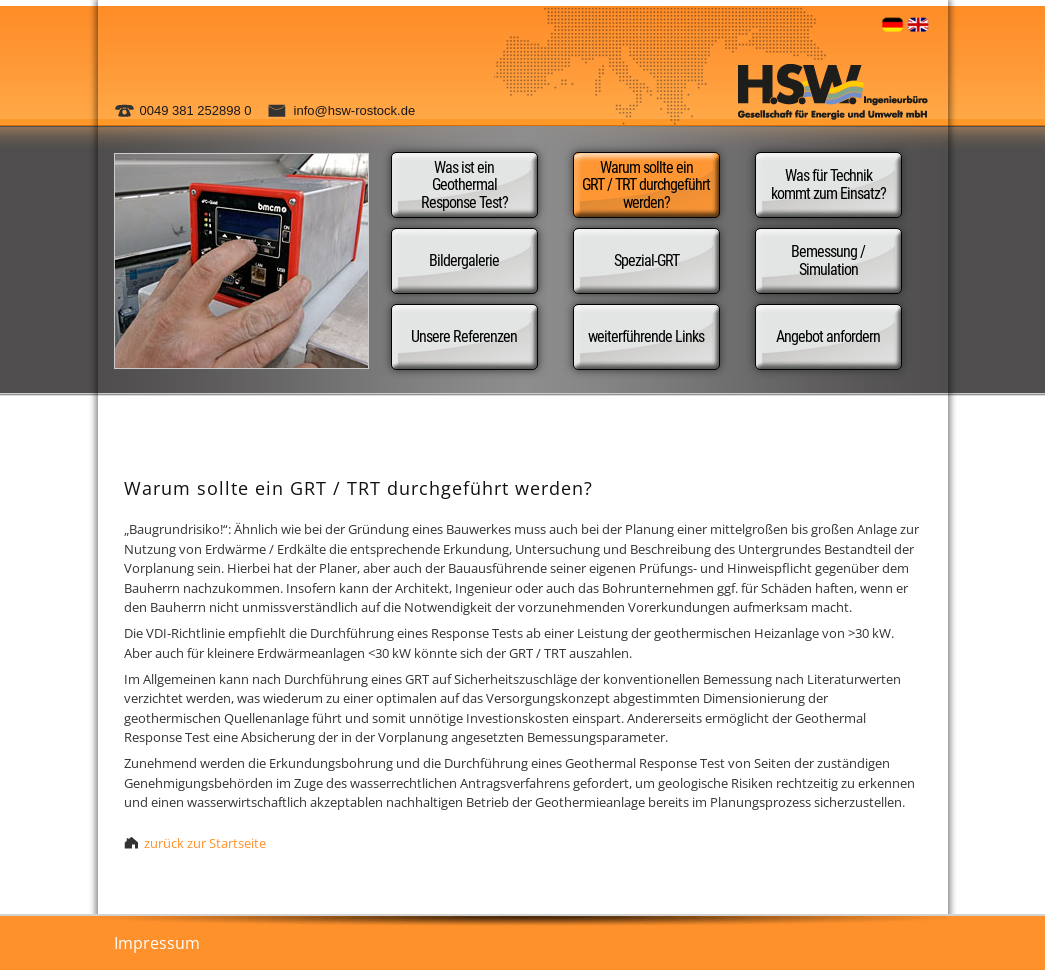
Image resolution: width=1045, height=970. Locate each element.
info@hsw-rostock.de (355, 110)
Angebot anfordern (828, 336)
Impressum (157, 943)
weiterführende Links (646, 336)
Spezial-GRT (646, 260)
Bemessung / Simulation (828, 260)
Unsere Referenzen (464, 336)
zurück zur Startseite (205, 843)
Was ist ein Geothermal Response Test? (464, 185)
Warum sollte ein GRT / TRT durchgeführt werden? (646, 185)
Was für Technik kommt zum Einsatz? (828, 184)
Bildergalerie (464, 260)
